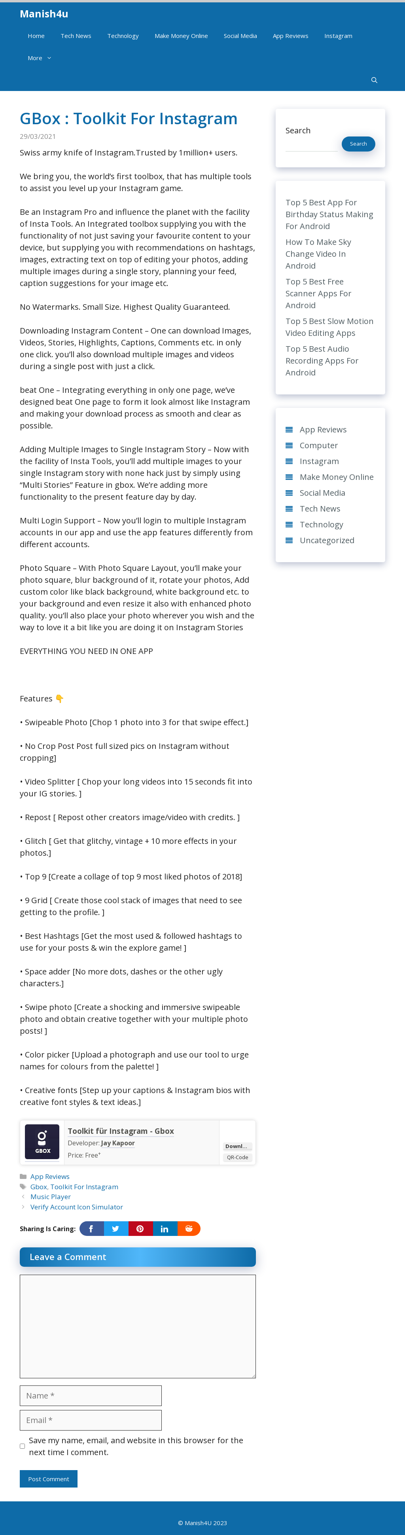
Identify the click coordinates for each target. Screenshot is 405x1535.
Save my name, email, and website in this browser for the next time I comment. (136, 1446)
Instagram (338, 36)
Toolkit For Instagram (84, 1186)
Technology (123, 36)
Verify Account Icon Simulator (76, 1206)
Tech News (76, 36)
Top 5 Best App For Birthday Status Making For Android (329, 214)
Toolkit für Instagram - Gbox (121, 1131)
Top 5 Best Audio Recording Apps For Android (322, 360)
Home (36, 36)
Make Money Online (181, 36)
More (44, 58)
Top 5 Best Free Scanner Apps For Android (319, 293)
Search (298, 130)
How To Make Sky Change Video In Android (318, 254)
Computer (319, 445)
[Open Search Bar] (374, 80)
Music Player (50, 1196)
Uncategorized (327, 540)
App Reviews (290, 36)
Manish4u (44, 13)
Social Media (240, 36)
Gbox (38, 1186)
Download (238, 1146)
